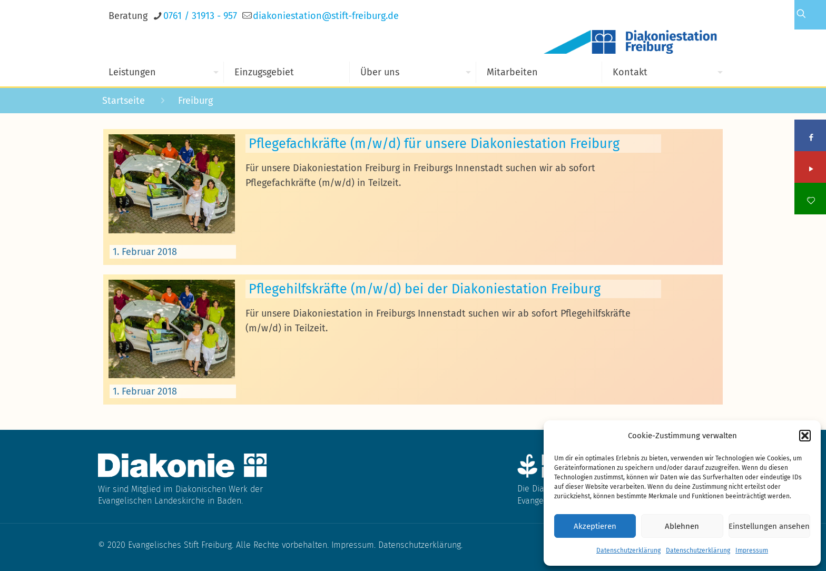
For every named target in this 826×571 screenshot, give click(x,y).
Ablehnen (682, 526)
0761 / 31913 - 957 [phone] (200, 16)
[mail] (326, 16)
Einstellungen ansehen (769, 526)
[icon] (811, 200)
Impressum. (354, 545)
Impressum (751, 550)
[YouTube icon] (811, 169)
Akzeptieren (595, 526)
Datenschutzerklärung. (420, 545)
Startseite (123, 100)
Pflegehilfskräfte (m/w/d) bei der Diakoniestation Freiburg (425, 289)
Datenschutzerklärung (628, 550)
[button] (805, 435)
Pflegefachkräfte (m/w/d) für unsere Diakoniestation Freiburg (434, 143)
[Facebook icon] (811, 137)
